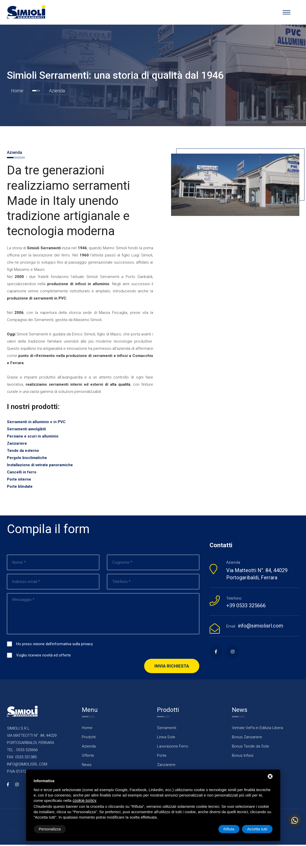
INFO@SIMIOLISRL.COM (27, 765)
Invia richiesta (171, 667)
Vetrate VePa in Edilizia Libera (257, 729)
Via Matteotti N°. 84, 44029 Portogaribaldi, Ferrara (257, 575)
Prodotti (89, 738)
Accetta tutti (257, 829)
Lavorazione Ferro (172, 747)
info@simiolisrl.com (260, 627)
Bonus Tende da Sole (250, 747)
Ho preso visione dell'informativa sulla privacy (54, 645)
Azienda (89, 747)
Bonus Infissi (242, 757)
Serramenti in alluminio (28, 423)
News (87, 766)
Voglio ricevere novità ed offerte (43, 656)
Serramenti (166, 729)
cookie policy (84, 800)
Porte (161, 757)
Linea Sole (166, 738)
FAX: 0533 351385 (22, 758)
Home (17, 91)
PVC (62, 423)
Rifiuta (228, 829)
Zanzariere (166, 766)
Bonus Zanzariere (247, 738)
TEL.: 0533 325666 (22, 751)
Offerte (88, 757)
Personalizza (50, 829)
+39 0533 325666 (246, 607)
